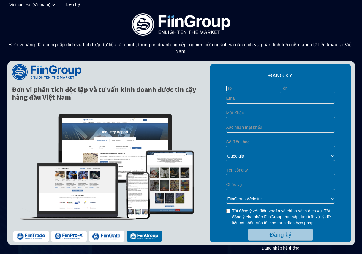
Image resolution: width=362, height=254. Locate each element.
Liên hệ (73, 4)
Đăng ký (280, 234)
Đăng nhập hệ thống (281, 248)
